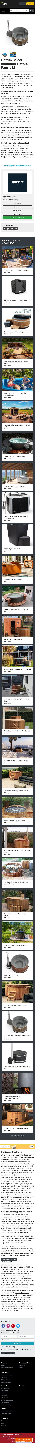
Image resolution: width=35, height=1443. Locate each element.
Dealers (3, 1423)
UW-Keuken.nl (5, 1393)
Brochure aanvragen (8, 1353)
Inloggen (3, 1365)
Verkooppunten (17, 210)
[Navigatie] (3, 10)
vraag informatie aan (22, 1255)
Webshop (3, 1425)
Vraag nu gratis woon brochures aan (17, 165)
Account (22, 4)
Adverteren (22, 1365)
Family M (18, 76)
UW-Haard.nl (4, 1390)
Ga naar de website (17, 214)
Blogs (2, 1420)
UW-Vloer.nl (4, 1397)
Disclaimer (4, 1377)
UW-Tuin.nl (4, 1395)
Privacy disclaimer (6, 1379)
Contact (21, 1367)
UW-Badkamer (5, 1388)
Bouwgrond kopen (6, 1413)
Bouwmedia (18, 1434)
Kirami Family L (8, 88)
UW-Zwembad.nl (5, 1402)
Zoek (31, 11)
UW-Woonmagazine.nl (7, 1400)
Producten (17, 207)
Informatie (17, 203)
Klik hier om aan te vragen (24, 1440)
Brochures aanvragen (17, 217)
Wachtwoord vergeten (7, 1367)
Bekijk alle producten (17, 1135)
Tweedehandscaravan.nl (7, 1411)
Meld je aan (17, 1343)
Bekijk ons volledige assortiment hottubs (16, 157)
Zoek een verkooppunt (9, 1259)
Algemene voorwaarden (7, 1375)
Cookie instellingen (6, 1382)
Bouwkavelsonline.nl (6, 1405)
